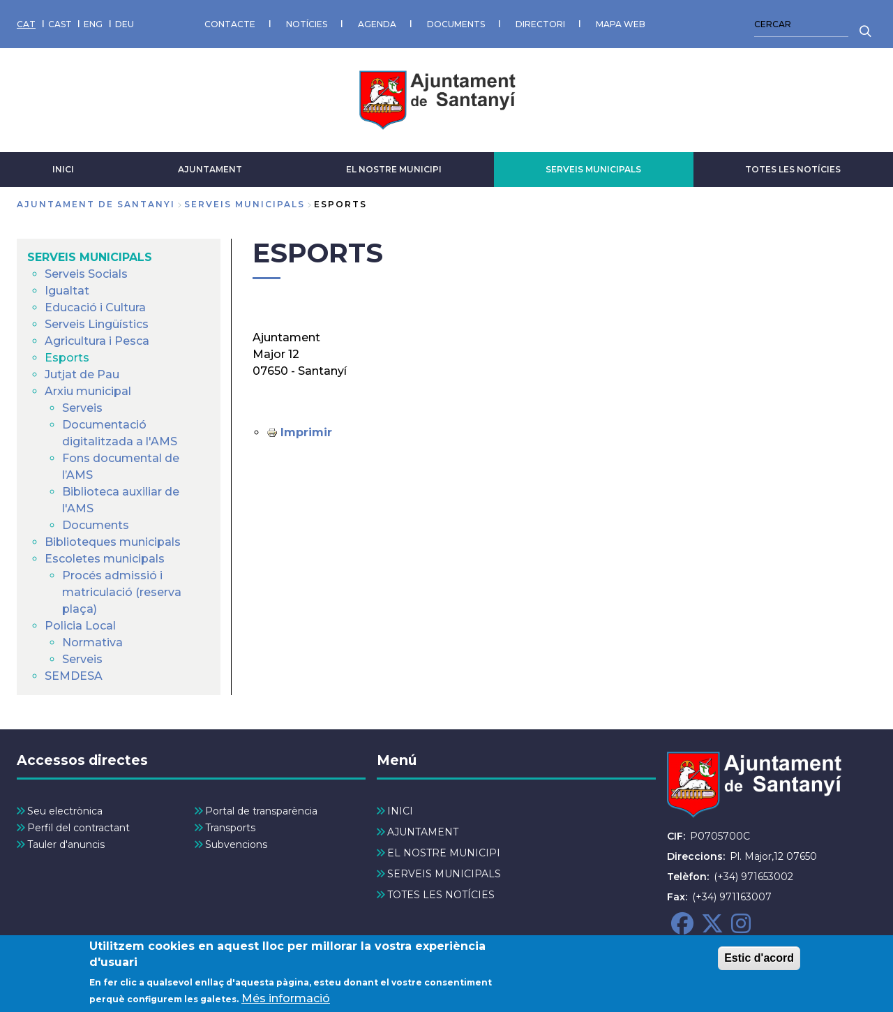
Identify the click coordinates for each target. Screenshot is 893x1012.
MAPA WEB (620, 24)
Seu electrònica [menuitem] (65, 811)
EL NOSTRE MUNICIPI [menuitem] (443, 853)
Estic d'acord (759, 960)
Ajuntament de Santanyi (96, 204)
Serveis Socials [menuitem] (86, 274)
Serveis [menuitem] (82, 408)
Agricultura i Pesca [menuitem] (97, 341)
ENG (93, 24)
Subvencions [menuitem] (236, 844)
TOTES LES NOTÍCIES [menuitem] (441, 895)
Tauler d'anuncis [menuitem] (66, 844)
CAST (60, 24)
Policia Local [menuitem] (80, 625)
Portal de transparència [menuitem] (261, 811)
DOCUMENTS (456, 24)
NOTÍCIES (306, 24)
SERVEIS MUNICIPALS (593, 169)
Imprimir (306, 432)
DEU (124, 24)
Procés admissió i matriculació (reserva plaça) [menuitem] (121, 592)
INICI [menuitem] (400, 811)
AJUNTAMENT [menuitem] (422, 832)
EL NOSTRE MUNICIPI (394, 169)
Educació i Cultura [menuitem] (95, 307)
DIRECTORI (540, 24)
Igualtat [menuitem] (67, 290)
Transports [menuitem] (230, 828)
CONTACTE (229, 24)
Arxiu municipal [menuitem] (88, 391)
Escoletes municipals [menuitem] (105, 558)
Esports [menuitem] (67, 357)
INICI (63, 169)
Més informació (285, 1000)
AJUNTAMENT (210, 169)
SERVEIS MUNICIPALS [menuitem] (89, 257)
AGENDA (377, 24)
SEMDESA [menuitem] (74, 676)
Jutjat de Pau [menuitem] (82, 374)
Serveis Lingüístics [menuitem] (97, 324)
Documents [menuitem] (95, 525)
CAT (26, 24)
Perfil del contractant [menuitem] (78, 828)
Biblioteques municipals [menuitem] (113, 542)
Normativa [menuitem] (92, 642)
